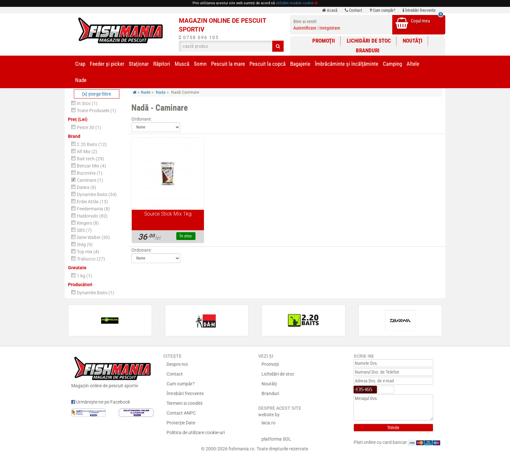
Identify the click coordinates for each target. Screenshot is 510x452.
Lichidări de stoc (369, 40)
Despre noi (177, 364)
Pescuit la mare (228, 63)
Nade (81, 80)
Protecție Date (181, 422)
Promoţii (323, 40)
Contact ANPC (181, 413)
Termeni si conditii (184, 403)
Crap (80, 63)
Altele (413, 63)
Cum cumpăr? (382, 10)
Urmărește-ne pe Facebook (100, 402)
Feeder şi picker (107, 63)
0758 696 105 (199, 37)
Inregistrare (329, 28)
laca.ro (268, 422)
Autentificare (304, 28)
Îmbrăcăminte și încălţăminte (346, 63)
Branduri (368, 50)
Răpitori (161, 63)
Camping (392, 63)
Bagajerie (300, 63)
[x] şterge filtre (96, 94)
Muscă (182, 63)
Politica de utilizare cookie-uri (196, 432)
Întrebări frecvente (419, 10)
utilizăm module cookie (295, 3)
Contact (353, 10)
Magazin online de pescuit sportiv (112, 371)
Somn (200, 63)
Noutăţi (413, 40)
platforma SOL (276, 439)
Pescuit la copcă (267, 63)
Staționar (139, 63)
